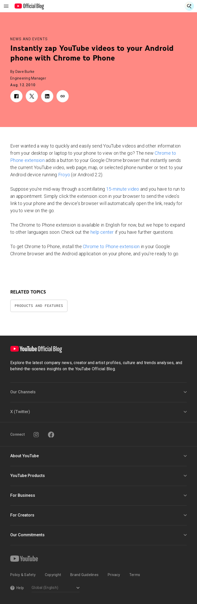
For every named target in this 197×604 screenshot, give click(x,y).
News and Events (29, 39)
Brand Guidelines (84, 575)
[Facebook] (51, 435)
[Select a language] (56, 588)
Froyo (64, 174)
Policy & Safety (23, 575)
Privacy (114, 575)
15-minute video (122, 189)
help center (102, 232)
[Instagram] (36, 435)
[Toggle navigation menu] (6, 6)
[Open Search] (189, 6)
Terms (134, 575)
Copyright (53, 575)
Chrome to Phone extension (111, 246)
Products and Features (39, 306)
